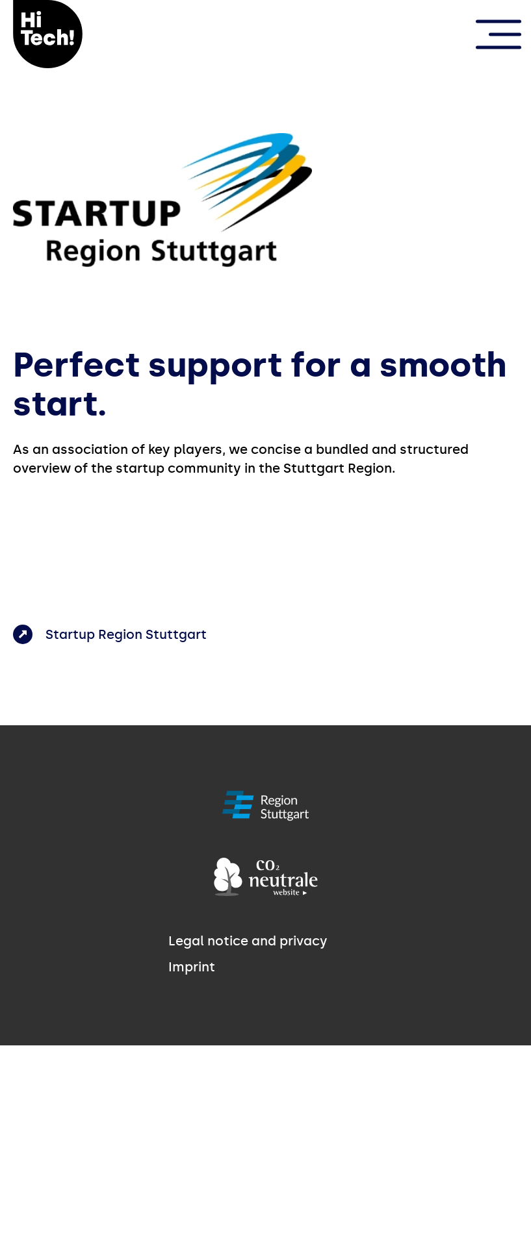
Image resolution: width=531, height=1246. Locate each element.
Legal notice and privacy (248, 941)
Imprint (191, 967)
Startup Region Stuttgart (126, 634)
